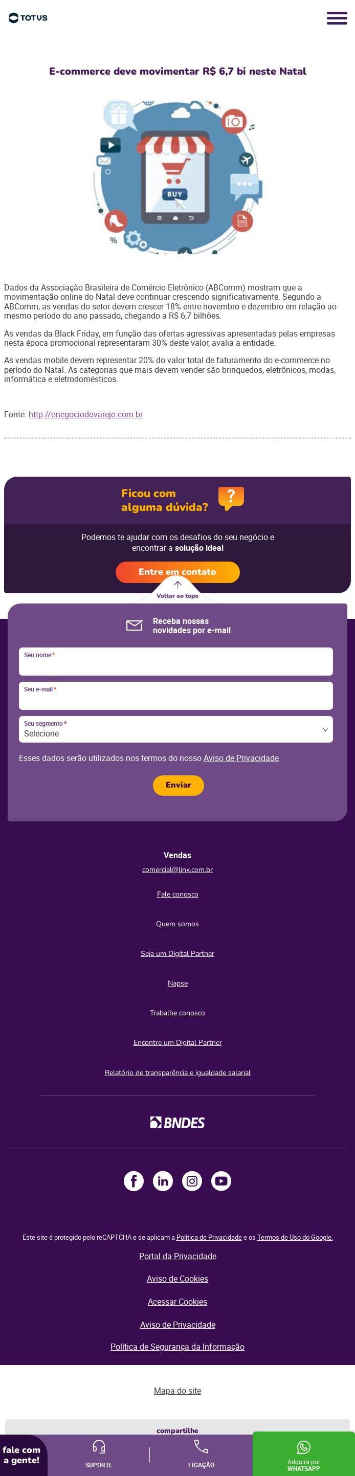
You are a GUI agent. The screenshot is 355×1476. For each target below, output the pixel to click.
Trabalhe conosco (177, 1013)
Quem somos (177, 924)
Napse (178, 983)
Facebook (133, 1181)
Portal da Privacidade (177, 1256)
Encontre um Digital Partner (178, 1042)
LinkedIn (162, 1181)
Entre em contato (177, 572)
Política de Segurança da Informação (177, 1346)
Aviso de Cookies (177, 1278)
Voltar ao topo (177, 596)
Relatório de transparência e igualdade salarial (178, 1073)
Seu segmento (45, 723)
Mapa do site (177, 1390)
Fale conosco (177, 894)
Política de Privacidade (209, 1237)
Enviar (178, 785)
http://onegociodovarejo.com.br (86, 414)
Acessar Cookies (177, 1301)
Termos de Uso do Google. (295, 1237)
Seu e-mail (40, 689)
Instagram (192, 1181)
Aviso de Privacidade (241, 758)
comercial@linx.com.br (177, 870)
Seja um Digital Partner (177, 953)
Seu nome (39, 655)
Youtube (221, 1181)
